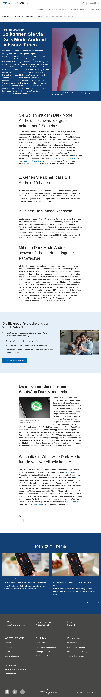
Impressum (40, 643)
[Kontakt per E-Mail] (79, 3)
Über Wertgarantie (12, 656)
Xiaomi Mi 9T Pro (70, 159)
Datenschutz (72, 643)
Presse (7, 652)
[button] (93, 3)
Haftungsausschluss (44, 652)
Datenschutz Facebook (76, 647)
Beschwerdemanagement (46, 647)
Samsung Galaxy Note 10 (34, 161)
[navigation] (89, 3)
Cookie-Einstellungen (75, 656)
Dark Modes (68, 472)
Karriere (8, 661)
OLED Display (72, 502)
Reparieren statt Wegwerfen (16, 670)
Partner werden (11, 665)
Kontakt (8, 643)
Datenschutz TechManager (78, 652)
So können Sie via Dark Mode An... (64, 16)
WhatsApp (38, 504)
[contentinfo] (86, 690)
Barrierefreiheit (42, 656)
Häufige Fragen (11, 647)
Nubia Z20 (54, 159)
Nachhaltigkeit (10, 674)
